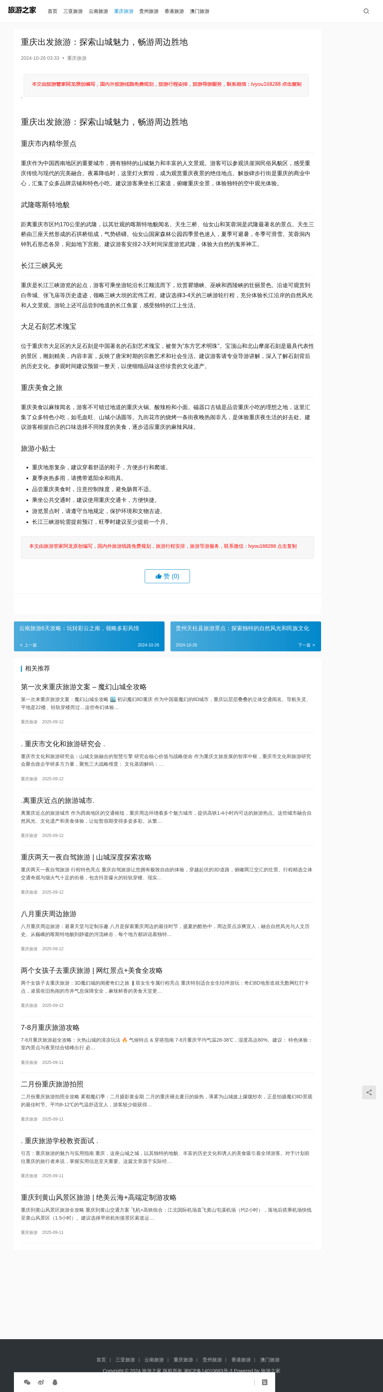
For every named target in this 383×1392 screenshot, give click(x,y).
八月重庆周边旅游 (49, 978)
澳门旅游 (203, 11)
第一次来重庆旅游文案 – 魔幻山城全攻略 (84, 743)
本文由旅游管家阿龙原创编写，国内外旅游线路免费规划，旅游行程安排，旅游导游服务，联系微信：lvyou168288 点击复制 (137, 596)
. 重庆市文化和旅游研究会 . (63, 802)
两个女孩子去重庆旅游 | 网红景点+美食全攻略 (92, 1037)
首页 (56, 11)
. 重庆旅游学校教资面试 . (59, 1213)
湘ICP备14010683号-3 (208, 1371)
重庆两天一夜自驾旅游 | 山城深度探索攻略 (86, 919)
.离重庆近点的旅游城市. (57, 860)
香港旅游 (177, 11)
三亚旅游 (76, 11)
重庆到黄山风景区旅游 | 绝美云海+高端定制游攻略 (99, 1272)
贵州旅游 (152, 11)
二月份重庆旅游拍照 (52, 1154)
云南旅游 (101, 11)
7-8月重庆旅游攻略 (50, 1095)
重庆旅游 (126, 11)
